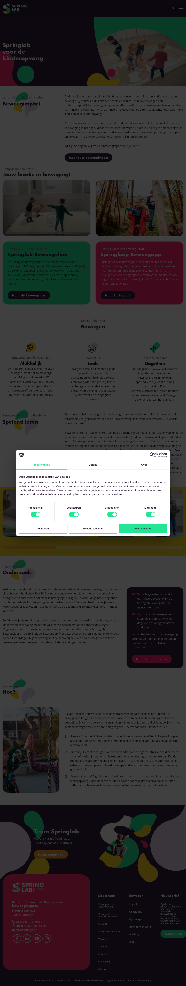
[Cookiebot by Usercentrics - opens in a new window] (152, 454)
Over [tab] (144, 464)
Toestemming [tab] (42, 464)
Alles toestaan (143, 528)
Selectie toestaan (93, 528)
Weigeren (43, 528)
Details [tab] (93, 464)
